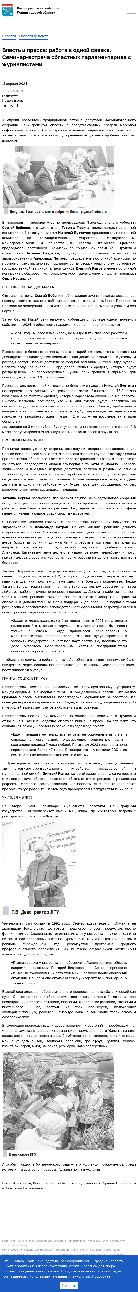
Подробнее (101, 1276)
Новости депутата (33, 36)
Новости (9, 36)
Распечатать (10, 95)
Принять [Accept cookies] (69, 1285)
